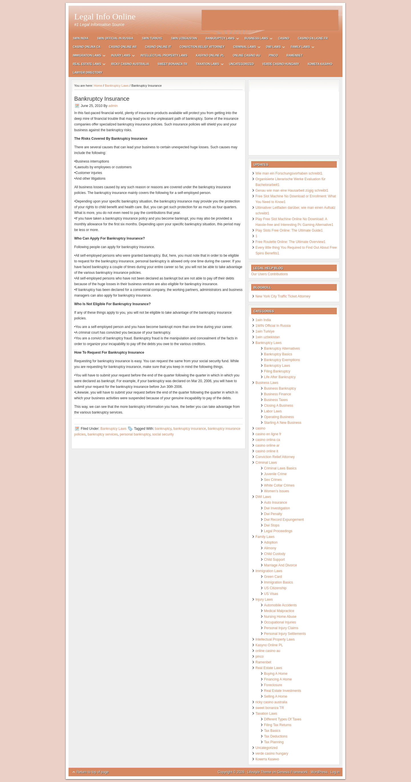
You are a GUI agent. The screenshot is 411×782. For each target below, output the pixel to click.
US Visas (271, 594)
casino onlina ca (86, 46)
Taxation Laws (207, 64)
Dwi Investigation (277, 508)
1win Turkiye (152, 38)
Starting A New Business (282, 423)
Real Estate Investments (282, 691)
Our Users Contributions (269, 274)
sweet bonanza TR (172, 64)
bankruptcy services (103, 434)
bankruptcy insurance (189, 429)
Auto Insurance (275, 503)
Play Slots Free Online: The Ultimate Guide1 (289, 230)
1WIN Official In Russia (115, 38)
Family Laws (300, 47)
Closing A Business (278, 406)
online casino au (246, 55)
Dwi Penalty (273, 514)
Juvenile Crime (275, 474)
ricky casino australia (130, 64)
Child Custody (274, 554)
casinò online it (158, 46)
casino (283, 38)
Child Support (274, 560)
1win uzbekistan (184, 38)
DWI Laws (273, 47)
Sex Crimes (273, 480)
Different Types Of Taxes (282, 719)
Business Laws (256, 39)
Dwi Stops (271, 525)
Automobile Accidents (280, 605)
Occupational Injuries (280, 622)
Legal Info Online (105, 16)
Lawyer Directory (87, 72)
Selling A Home (275, 696)
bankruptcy (163, 429)
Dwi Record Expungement (284, 520)
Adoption (270, 542)
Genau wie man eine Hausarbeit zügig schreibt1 (291, 191)
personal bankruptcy (135, 434)
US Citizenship (275, 588)
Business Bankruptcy (280, 388)
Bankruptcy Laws (220, 39)
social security (163, 434)
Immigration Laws (86, 56)
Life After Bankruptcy (280, 377)
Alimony (270, 548)
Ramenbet (295, 55)
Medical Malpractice (279, 611)
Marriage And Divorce (280, 565)
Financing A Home (278, 679)
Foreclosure (273, 685)
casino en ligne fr (313, 38)
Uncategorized (241, 64)
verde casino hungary (280, 64)
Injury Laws (121, 56)
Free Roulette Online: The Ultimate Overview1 (290, 242)
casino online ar (122, 46)
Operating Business (279, 417)
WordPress (319, 772)
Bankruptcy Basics (278, 354)
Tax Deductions (275, 736)
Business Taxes (276, 400)
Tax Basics (272, 731)
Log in (335, 772)
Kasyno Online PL (210, 55)
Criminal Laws (244, 47)
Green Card (273, 577)
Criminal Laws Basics (280, 468)
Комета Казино (320, 64)
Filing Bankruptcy (277, 371)
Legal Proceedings (278, 531)
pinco (273, 55)
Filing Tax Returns (277, 725)
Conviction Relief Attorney (202, 46)
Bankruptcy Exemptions (282, 360)
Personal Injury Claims (281, 628)
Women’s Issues (276, 491)
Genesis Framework (292, 772)
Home (98, 85)
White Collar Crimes (279, 485)
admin (113, 106)
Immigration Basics (278, 582)
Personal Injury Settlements (285, 634)
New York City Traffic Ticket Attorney (283, 296)
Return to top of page (92, 772)
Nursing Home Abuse (280, 617)
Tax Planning (274, 742)
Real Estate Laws (86, 64)
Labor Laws (273, 411)
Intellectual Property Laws (164, 55)
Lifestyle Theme (259, 772)
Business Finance (277, 394)
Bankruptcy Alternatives (282, 349)
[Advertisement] (270, 20)
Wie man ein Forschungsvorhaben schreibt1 (289, 173)
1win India (80, 38)
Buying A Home (275, 674)
